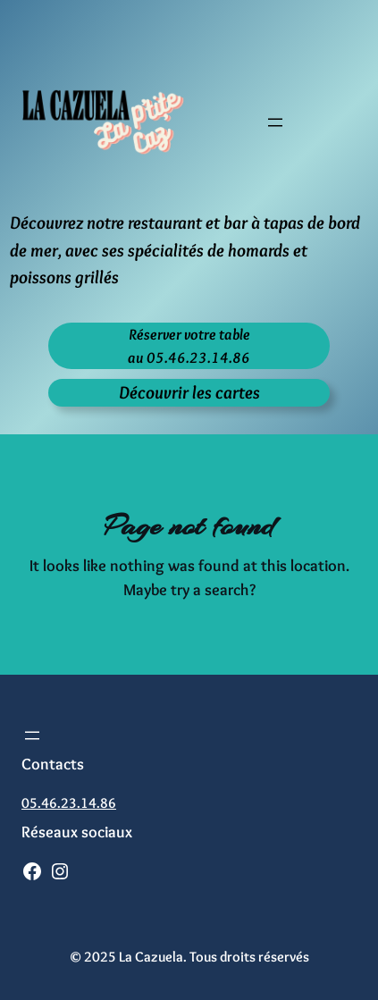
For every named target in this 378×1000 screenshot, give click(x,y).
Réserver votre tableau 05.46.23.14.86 (189, 345)
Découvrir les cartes (189, 392)
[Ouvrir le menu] (275, 122)
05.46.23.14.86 (68, 802)
